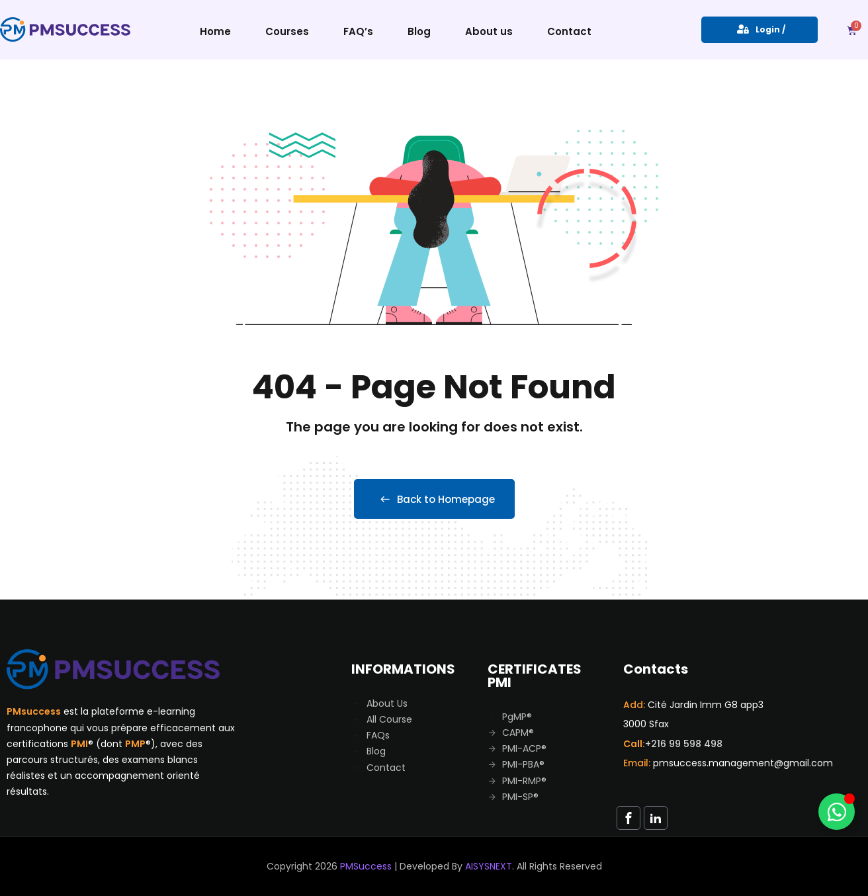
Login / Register (759, 33)
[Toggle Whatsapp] (836, 811)
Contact (569, 31)
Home (215, 31)
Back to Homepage (434, 499)
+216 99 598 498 (683, 743)
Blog (419, 31)
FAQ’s (358, 31)
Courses (287, 31)
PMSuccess (366, 866)
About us (489, 31)
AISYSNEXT (488, 866)
